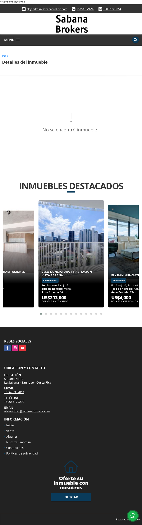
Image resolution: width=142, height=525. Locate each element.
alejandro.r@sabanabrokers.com (47, 9)
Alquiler (11, 436)
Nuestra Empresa (18, 442)
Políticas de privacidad (22, 453)
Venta (10, 431)
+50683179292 (85, 9)
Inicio (5, 55)
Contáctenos (15, 448)
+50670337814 (112, 9)
